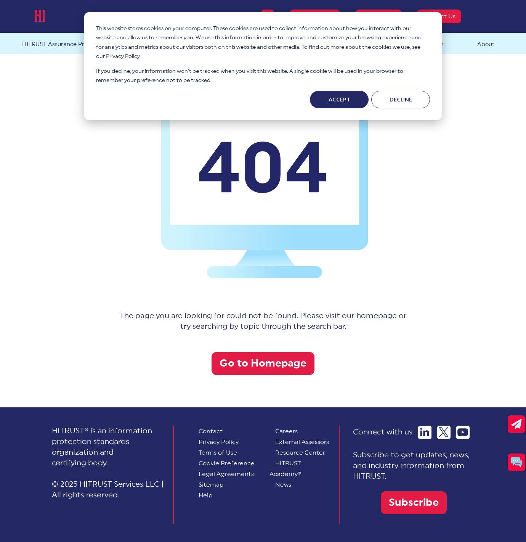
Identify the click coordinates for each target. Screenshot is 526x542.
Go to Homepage (263, 363)
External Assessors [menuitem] (302, 442)
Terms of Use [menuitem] (218, 453)
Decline (401, 99)
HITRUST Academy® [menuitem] (285, 468)
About (485, 44)
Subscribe (414, 502)
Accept (339, 99)
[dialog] (263, 66)
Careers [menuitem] (286, 431)
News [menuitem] (283, 485)
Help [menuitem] (206, 495)
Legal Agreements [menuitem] (226, 474)
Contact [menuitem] (211, 431)
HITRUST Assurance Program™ (64, 44)
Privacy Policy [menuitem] (219, 442)
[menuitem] (226, 463)
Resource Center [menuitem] (300, 453)
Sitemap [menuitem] (211, 485)
